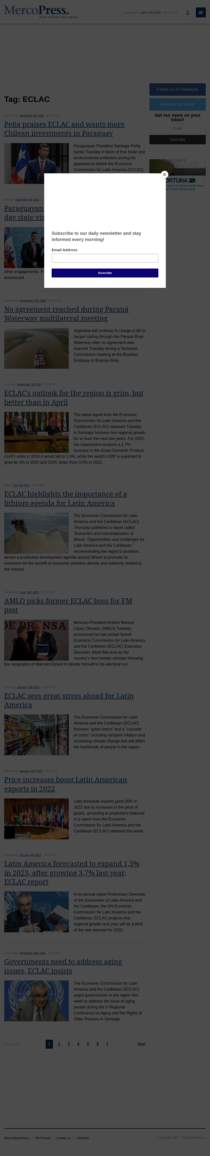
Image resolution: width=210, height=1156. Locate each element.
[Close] (164, 174)
